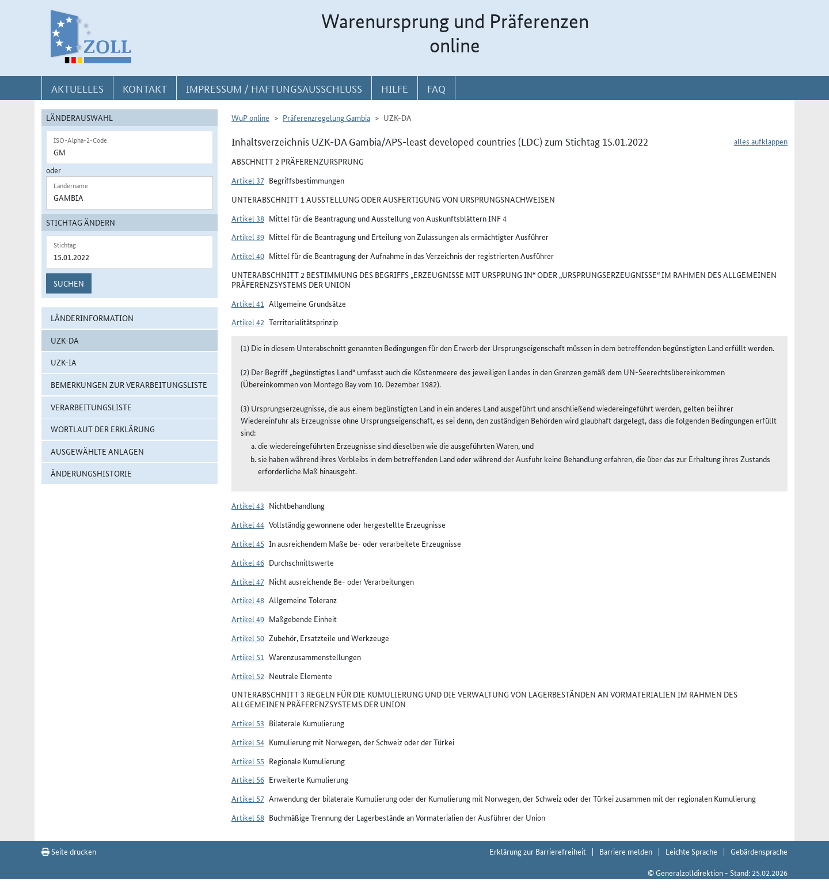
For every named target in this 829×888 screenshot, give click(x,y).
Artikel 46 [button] (247, 562)
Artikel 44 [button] (247, 524)
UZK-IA (64, 362)
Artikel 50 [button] (247, 637)
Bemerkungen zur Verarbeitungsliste (129, 384)
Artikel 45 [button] (247, 543)
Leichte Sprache (691, 851)
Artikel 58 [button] (247, 817)
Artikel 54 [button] (247, 742)
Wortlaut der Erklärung (103, 429)
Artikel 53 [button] (247, 723)
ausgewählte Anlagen (97, 451)
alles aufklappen (761, 141)
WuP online (250, 117)
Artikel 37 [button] (247, 180)
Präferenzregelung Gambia (326, 117)
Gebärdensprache (759, 851)
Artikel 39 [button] (247, 236)
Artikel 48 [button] (247, 599)
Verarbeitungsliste (91, 407)
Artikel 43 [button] (247, 505)
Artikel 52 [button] (247, 675)
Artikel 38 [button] (247, 218)
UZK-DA (65, 340)
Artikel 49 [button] (247, 618)
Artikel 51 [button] (247, 656)
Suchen (69, 283)
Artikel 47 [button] (247, 581)
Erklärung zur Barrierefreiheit (537, 851)
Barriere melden (625, 851)
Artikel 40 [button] (247, 255)
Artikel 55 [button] (247, 761)
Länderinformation (92, 317)
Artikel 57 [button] (247, 798)
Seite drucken (68, 851)
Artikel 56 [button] (247, 779)
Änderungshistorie (91, 473)
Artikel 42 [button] (247, 321)
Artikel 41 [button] (247, 303)
